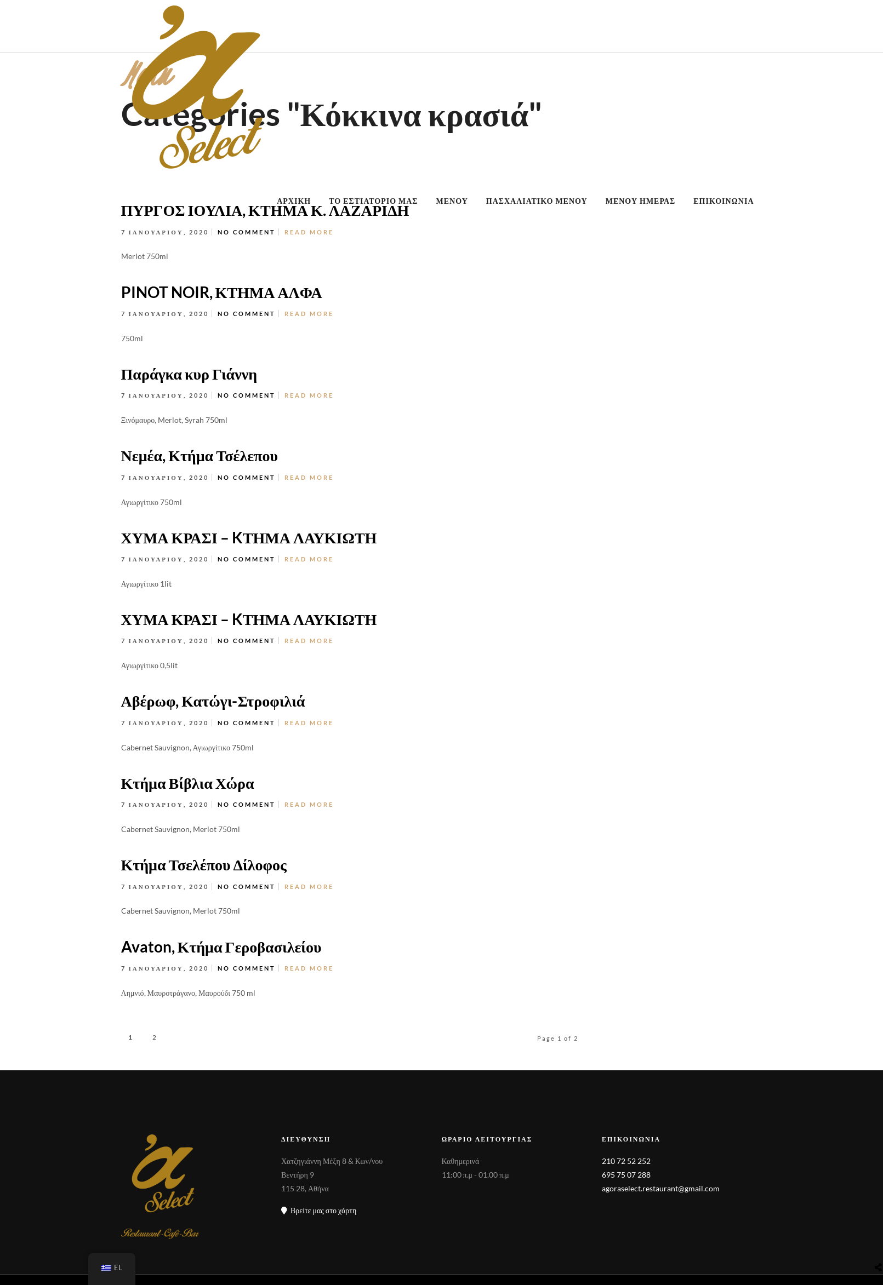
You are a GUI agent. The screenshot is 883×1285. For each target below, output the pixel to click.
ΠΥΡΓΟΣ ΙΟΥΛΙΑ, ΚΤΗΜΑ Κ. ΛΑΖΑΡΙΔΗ (265, 209)
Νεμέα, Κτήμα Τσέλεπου (199, 455)
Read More (309, 313)
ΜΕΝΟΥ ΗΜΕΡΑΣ (641, 200)
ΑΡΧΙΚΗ (294, 200)
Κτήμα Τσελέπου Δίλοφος (204, 864)
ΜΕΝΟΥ (452, 200)
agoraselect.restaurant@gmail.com (661, 1188)
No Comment (247, 232)
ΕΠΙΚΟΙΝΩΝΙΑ (723, 200)
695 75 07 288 (626, 1174)
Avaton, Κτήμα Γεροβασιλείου (221, 946)
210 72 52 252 (626, 1161)
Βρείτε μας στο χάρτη (318, 1210)
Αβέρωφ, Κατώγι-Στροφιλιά (213, 700)
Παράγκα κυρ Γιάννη (189, 373)
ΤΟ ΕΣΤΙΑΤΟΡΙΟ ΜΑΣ (373, 200)
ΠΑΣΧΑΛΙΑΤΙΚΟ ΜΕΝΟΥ (537, 200)
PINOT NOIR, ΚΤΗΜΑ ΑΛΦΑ (221, 292)
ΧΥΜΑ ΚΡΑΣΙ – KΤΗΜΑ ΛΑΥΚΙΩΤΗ (249, 537)
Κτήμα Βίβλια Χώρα (187, 782)
